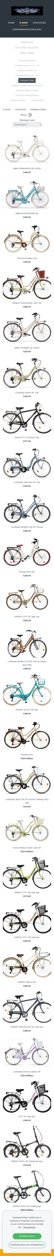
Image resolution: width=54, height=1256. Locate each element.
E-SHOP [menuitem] (23, 22)
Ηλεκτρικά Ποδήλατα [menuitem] (27, 60)
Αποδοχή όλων (27, 1236)
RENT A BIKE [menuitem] (27, 53)
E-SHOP (7, 109)
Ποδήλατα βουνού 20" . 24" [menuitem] (27, 75)
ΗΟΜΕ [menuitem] (11, 22)
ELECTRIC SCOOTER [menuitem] (27, 48)
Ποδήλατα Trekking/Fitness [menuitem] (27, 95)
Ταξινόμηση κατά (27, 120)
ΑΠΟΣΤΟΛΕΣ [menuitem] (39, 22)
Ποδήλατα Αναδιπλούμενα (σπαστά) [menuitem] (26, 85)
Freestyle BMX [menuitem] (37, 100)
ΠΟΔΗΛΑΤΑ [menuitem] (27, 42)
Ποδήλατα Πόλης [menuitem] (27, 80)
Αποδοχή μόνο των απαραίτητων (27, 1244)
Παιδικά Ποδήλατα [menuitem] (18, 100)
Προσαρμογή (29, 1227)
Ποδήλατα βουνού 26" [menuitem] (26, 70)
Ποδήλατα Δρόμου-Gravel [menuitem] (27, 90)
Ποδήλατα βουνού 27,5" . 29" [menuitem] (27, 65)
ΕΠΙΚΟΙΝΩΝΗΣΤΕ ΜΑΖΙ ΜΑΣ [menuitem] (27, 29)
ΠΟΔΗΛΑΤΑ (20, 109)
